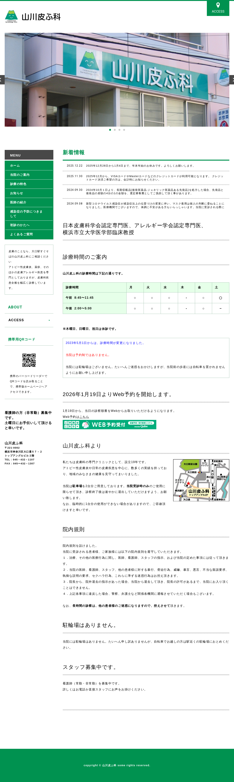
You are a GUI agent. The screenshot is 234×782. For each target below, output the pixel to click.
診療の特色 (18, 184)
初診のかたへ (20, 225)
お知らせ (16, 193)
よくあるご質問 (21, 234)
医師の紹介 (18, 202)
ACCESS (218, 11)
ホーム (15, 165)
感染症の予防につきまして (26, 214)
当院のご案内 (20, 174)
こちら (84, 416)
